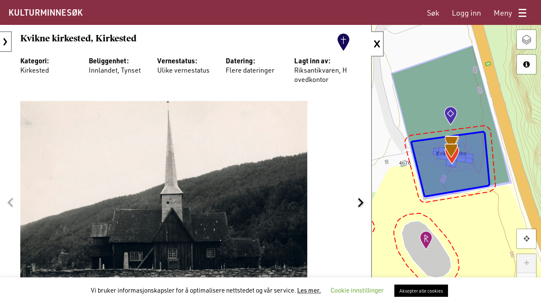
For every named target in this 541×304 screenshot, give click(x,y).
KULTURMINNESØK (45, 12)
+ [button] (526, 263)
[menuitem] (433, 13)
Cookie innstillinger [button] (357, 290)
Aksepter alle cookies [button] (421, 291)
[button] (10, 202)
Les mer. (309, 290)
